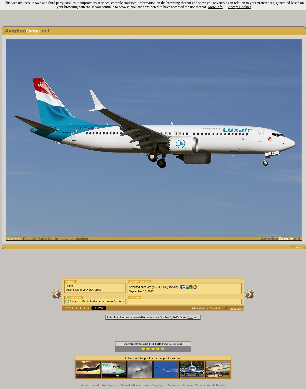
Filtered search (234, 309)
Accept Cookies (239, 7)
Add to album (198, 308)
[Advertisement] (153, 12)
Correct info (215, 308)
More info (215, 7)
